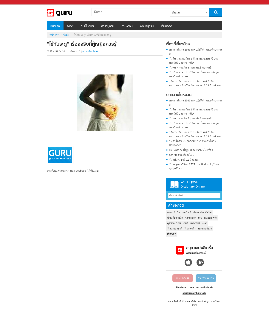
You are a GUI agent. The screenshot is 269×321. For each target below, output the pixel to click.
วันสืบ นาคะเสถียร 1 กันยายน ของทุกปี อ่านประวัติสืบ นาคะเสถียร (194, 60)
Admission (190, 217)
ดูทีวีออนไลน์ (174, 223)
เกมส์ (185, 223)
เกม (200, 217)
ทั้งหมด (176, 12)
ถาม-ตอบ (127, 26)
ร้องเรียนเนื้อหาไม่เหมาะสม (194, 293)
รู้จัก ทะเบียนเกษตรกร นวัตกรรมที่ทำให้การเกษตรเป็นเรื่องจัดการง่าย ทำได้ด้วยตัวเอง (195, 83)
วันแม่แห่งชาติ (174, 228)
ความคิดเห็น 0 (90, 51)
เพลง (204, 223)
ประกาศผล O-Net (202, 212)
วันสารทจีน (190, 228)
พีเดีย (70, 26)
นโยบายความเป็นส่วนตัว (201, 288)
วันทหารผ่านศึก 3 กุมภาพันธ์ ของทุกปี (190, 67)
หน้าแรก (55, 26)
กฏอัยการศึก (210, 217)
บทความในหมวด (178, 95)
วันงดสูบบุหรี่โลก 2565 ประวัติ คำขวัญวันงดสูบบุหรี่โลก (194, 166)
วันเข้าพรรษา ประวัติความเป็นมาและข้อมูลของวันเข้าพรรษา (194, 74)
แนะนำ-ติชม (182, 278)
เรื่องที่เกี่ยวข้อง (178, 44)
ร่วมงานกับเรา (206, 278)
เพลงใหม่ (195, 223)
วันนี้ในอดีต (87, 26)
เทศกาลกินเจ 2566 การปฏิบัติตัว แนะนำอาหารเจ (195, 51)
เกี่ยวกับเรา (181, 288)
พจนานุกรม (147, 26)
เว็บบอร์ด (166, 26)
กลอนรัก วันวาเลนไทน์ (179, 212)
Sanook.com (11, 2)
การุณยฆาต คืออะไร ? (181, 154)
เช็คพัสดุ (171, 234)
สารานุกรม (107, 26)
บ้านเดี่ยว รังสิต (175, 217)
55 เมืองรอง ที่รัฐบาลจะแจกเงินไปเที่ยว (191, 149)
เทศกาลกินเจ (205, 228)
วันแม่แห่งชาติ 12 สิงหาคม (184, 159)
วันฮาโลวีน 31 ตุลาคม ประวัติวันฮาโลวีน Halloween (192, 143)
